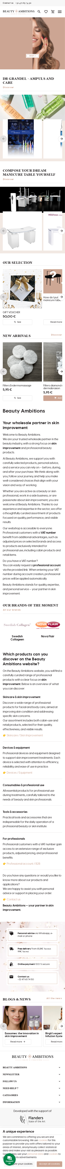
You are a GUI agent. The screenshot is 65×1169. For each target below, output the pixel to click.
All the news (54, 998)
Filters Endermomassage (17, 385)
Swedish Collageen (17, 638)
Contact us (13, 899)
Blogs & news (17, 999)
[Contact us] (8, 3)
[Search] (39, 11)
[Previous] (3, 138)
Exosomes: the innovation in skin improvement (22, 1035)
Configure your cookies (19, 1164)
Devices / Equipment (19, 772)
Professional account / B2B (23, 863)
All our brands (12, 610)
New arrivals (17, 336)
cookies (42, 1140)
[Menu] (59, 11)
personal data (35, 1154)
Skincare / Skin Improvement (25, 735)
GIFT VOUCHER (11, 312)
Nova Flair (47, 636)
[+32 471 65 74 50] (23, 3)
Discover (8, 87)
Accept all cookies (49, 1164)
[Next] (61, 138)
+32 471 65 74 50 (26, 979)
